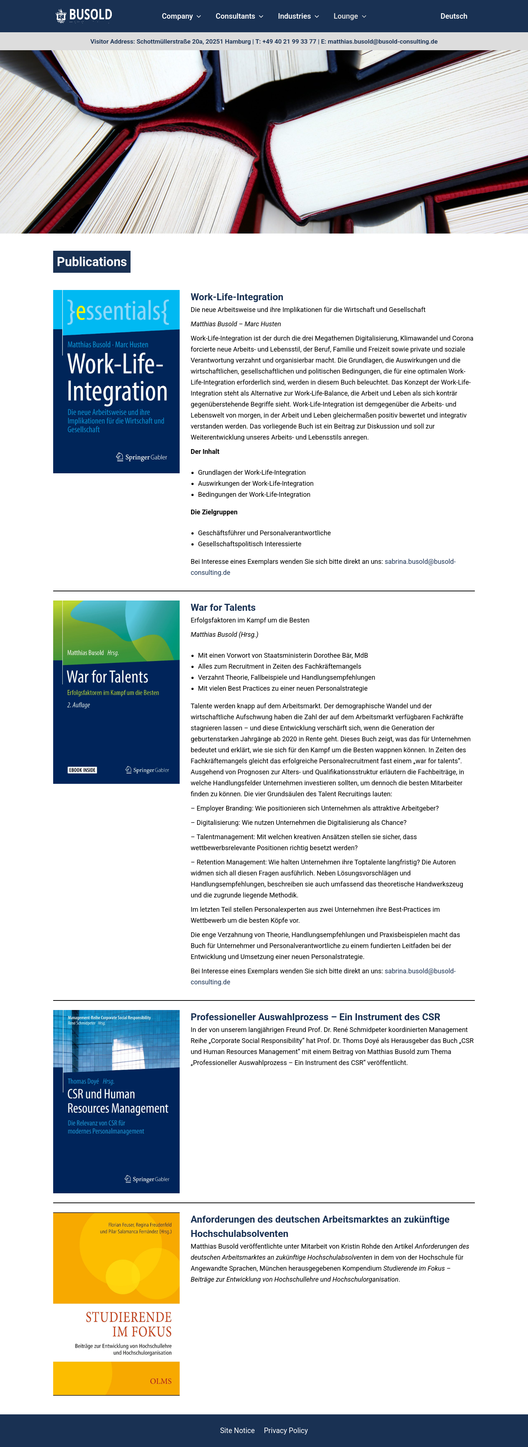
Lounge (344, 16)
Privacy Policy (285, 1430)
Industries (296, 16)
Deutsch (453, 16)
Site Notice (238, 1430)
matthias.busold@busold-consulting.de (383, 41)
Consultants (241, 16)
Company (186, 16)
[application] (202, 16)
